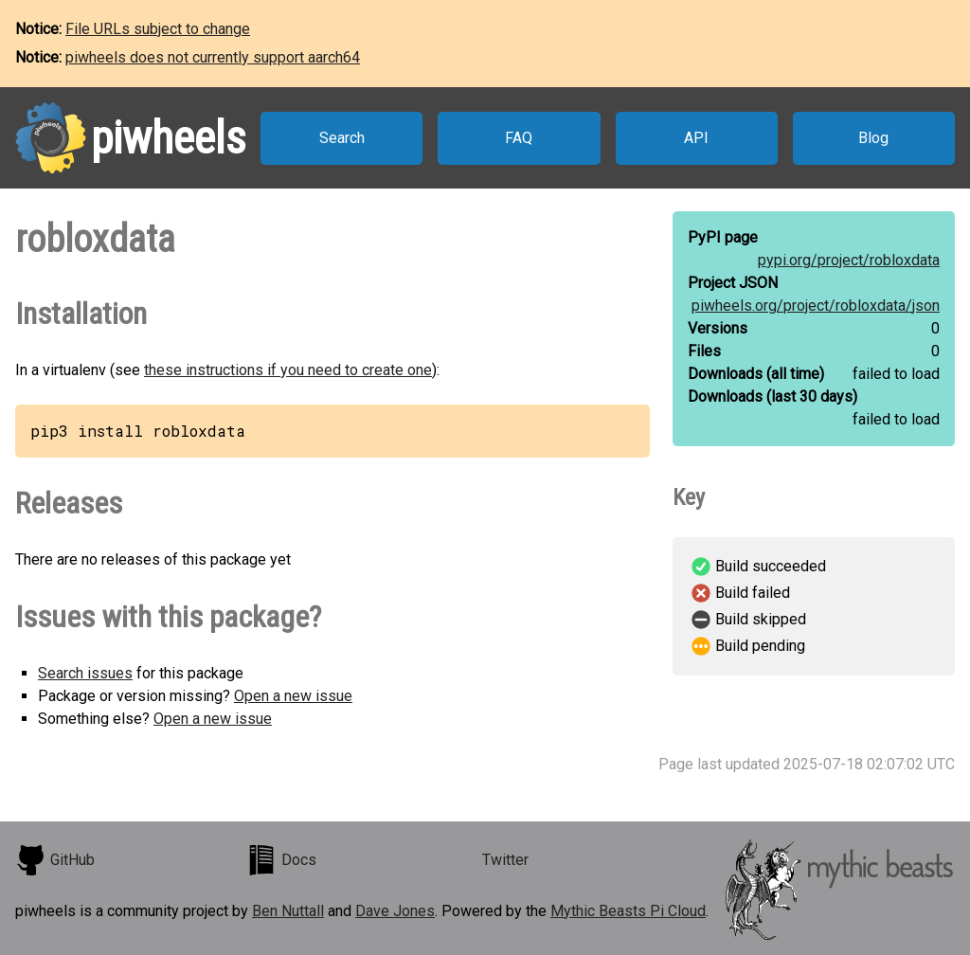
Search (342, 138)
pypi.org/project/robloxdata (849, 260)
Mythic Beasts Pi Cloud (628, 911)
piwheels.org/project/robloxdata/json (816, 306)
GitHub (55, 860)
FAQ (518, 138)
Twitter (505, 860)
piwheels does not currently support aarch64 (212, 57)
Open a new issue (293, 696)
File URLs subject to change (157, 29)
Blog (873, 138)
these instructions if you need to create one (288, 370)
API (696, 138)
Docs (281, 860)
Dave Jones (395, 911)
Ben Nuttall (288, 911)
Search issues (85, 673)
